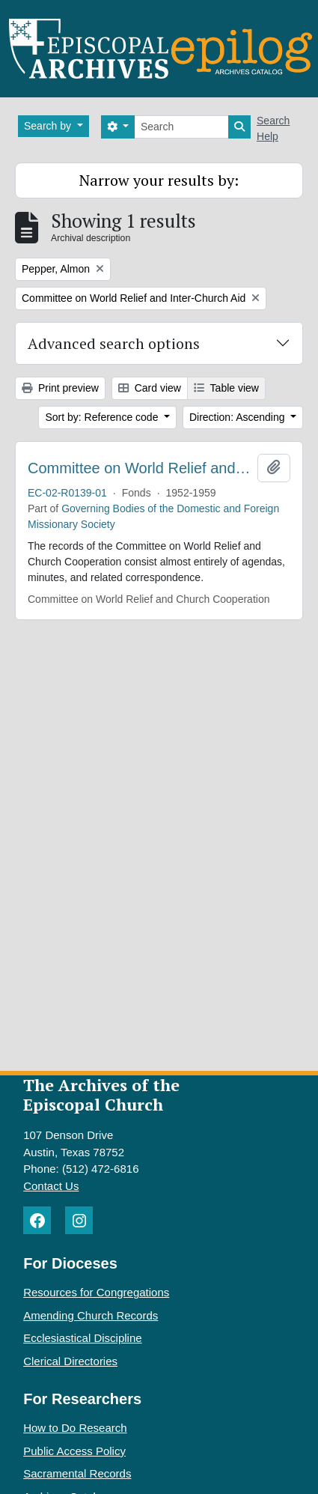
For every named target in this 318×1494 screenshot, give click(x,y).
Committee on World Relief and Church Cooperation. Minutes (139, 468)
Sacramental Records (77, 1473)
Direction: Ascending (238, 417)
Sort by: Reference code (103, 417)
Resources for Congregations (96, 1292)
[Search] (181, 127)
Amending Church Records (90, 1315)
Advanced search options (114, 343)
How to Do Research (74, 1427)
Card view (149, 388)
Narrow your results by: (159, 180)
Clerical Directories (70, 1361)
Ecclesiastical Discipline (82, 1337)
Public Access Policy (74, 1451)
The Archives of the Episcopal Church (101, 1095)
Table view (226, 388)
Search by (49, 126)
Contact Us (51, 1185)
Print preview (60, 388)
